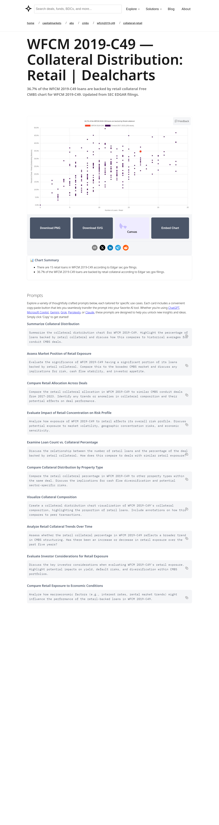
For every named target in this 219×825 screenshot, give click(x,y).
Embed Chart (170, 227)
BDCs (116, 796)
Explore (133, 9)
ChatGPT (173, 308)
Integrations (83, 782)
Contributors (83, 789)
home (30, 23)
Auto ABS (119, 789)
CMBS (116, 782)
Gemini (54, 312)
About (186, 9)
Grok (64, 312)
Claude (89, 312)
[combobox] (78, 9)
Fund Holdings (122, 803)
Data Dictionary (146, 677)
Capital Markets (123, 775)
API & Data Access (86, 803)
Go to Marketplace (39, 677)
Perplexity (74, 312)
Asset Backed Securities (128, 810)
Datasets (80, 810)
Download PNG (50, 227)
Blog (171, 9)
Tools (78, 775)
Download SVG (93, 227)
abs (71, 23)
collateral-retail (132, 23)
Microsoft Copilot (38, 312)
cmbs (85, 23)
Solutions (154, 9)
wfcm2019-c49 (106, 23)
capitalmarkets (51, 23)
